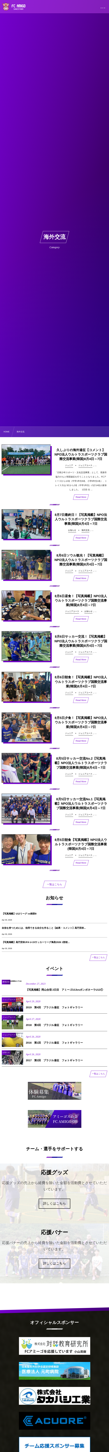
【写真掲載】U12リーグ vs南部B (19, 913)
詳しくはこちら (54, 1203)
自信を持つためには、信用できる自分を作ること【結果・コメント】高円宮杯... (44, 928)
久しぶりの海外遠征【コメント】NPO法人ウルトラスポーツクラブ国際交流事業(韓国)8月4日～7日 (81, 454)
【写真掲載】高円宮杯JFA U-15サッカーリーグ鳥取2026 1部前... (36, 942)
